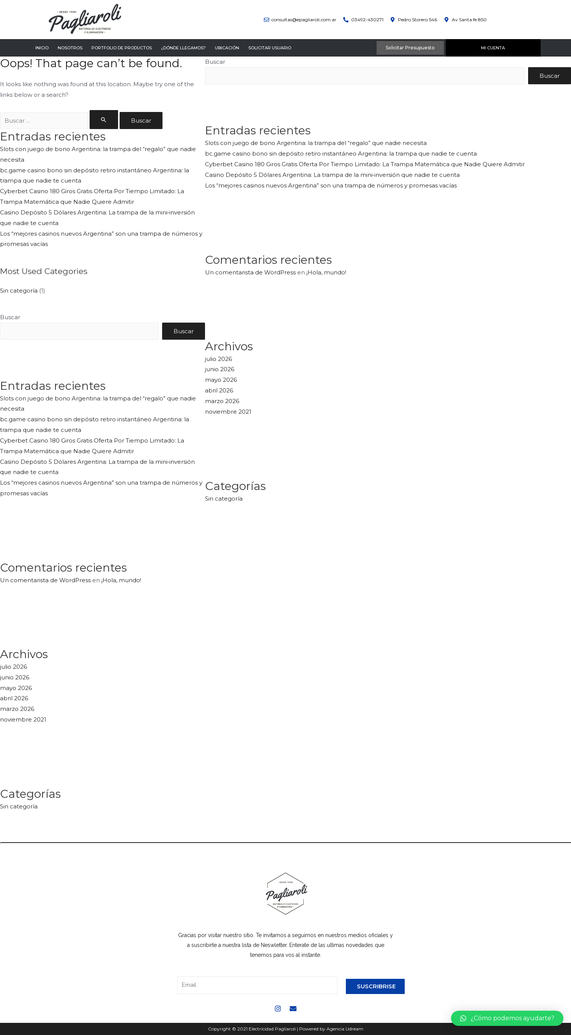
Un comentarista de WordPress (45, 580)
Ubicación (227, 47)
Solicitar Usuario (269, 47)
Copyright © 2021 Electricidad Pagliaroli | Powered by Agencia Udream (285, 1029)
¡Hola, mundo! (121, 580)
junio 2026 (14, 677)
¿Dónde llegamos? (183, 47)
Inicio (42, 47)
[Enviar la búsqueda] (104, 119)
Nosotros (70, 47)
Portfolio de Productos (121, 47)
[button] (507, 1018)
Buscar (10, 317)
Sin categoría (19, 290)
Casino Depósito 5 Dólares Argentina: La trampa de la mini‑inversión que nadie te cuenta (332, 174)
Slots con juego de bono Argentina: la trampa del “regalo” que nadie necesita (316, 143)
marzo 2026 (17, 708)
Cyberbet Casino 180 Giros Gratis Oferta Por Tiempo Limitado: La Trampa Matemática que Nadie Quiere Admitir (365, 164)
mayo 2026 (16, 688)
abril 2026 (14, 698)
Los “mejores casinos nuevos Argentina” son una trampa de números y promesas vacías (331, 185)
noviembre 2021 (23, 719)
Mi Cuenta (493, 47)
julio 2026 (13, 666)
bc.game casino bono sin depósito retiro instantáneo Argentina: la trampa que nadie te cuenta (341, 153)
